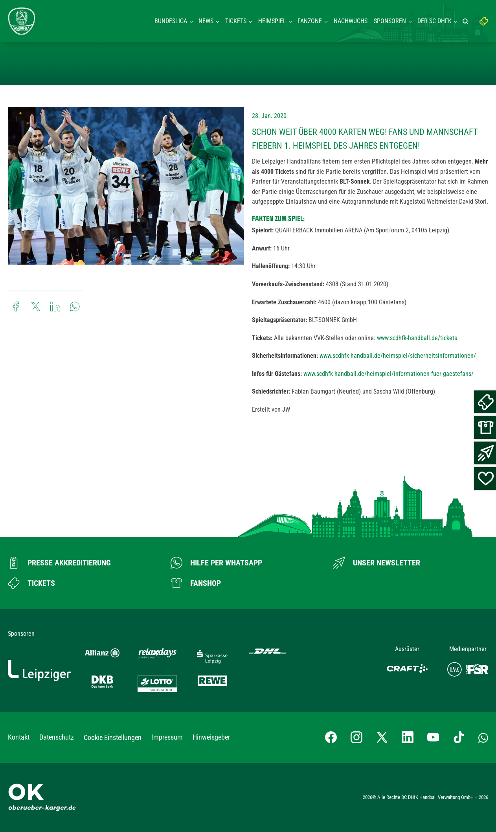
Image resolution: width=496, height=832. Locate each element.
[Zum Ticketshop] (31, 583)
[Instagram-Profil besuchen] (356, 737)
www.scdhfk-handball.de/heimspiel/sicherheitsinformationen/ (398, 355)
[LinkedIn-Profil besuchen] (407, 737)
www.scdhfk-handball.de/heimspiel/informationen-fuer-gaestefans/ (388, 373)
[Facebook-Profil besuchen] (331, 737)
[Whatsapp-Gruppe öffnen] (483, 737)
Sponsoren (390, 21)
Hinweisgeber (211, 737)
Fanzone (310, 21)
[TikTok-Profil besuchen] (459, 737)
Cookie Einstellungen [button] (112, 737)
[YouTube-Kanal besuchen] (433, 737)
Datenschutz (56, 737)
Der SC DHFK (434, 21)
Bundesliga (170, 21)
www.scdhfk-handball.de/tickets (417, 338)
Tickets (235, 21)
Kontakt (18, 737)
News (205, 21)
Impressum (167, 737)
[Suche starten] (466, 21)
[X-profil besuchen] (382, 737)
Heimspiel (272, 21)
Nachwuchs (350, 21)
